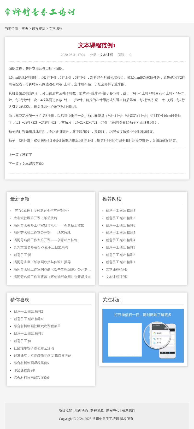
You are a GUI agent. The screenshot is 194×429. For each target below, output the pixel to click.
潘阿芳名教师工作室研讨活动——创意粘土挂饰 (49, 225)
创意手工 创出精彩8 (120, 210)
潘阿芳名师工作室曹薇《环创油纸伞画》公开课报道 (52, 277)
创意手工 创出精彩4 (120, 240)
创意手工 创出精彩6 (120, 225)
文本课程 (55, 28)
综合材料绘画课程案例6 (31, 378)
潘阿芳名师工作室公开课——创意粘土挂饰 (45, 240)
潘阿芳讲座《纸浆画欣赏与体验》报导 (42, 262)
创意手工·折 (22, 255)
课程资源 (38, 28)
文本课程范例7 (117, 277)
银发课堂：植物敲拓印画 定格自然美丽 (43, 355)
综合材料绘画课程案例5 (31, 363)
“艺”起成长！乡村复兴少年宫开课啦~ (41, 210)
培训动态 (81, 410)
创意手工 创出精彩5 (120, 232)
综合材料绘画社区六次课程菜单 (37, 326)
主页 (25, 28)
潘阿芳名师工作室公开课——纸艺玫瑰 (42, 232)
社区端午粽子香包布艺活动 (34, 348)
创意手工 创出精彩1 (120, 262)
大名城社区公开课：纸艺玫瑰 (35, 218)
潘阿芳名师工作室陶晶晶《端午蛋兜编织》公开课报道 (53, 269)
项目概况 (65, 410)
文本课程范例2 (33, 164)
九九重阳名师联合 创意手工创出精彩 (41, 247)
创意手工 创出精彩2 (120, 255)
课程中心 (112, 410)
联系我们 (128, 410)
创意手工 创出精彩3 (120, 247)
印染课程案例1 (24, 370)
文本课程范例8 (117, 269)
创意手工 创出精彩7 (120, 218)
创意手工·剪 (22, 341)
